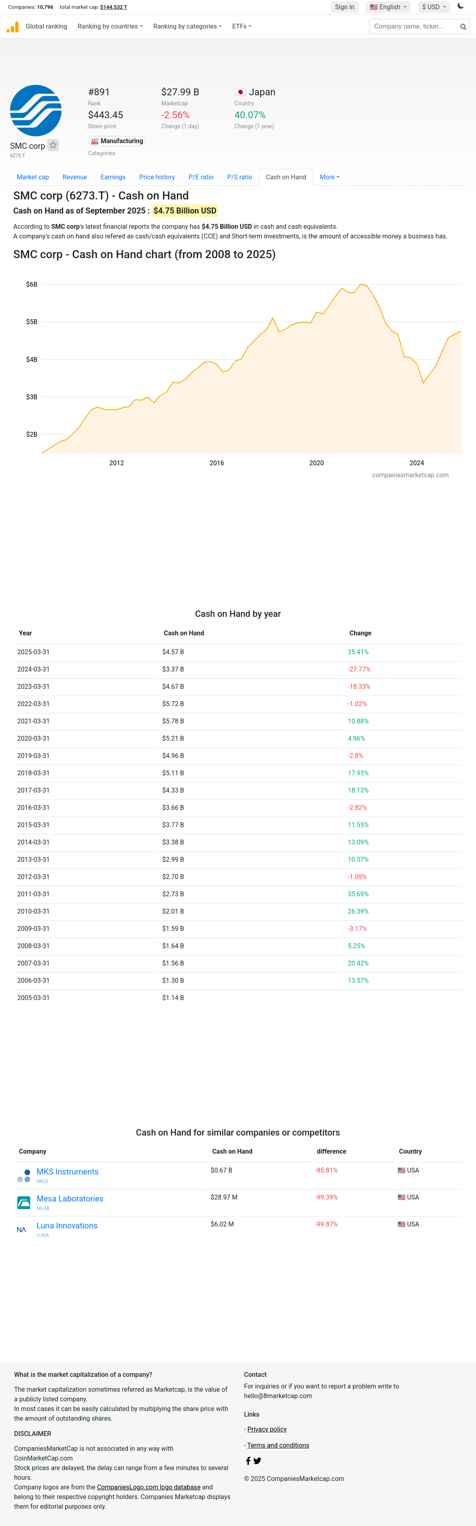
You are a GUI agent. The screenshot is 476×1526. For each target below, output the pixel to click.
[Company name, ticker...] (419, 26)
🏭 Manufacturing (117, 141)
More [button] (327, 177)
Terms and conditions (278, 1445)
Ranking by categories (185, 26)
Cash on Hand (286, 177)
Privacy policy (267, 1429)
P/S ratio (239, 177)
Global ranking (46, 26)
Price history (157, 177)
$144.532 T (113, 7)
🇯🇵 (255, 92)
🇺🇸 (386, 7)
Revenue (75, 177)
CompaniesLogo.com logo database (148, 1487)
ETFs (239, 26)
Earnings (113, 177)
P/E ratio (201, 177)
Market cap (33, 177)
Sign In (344, 7)
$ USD (431, 7)
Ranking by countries (108, 26)
